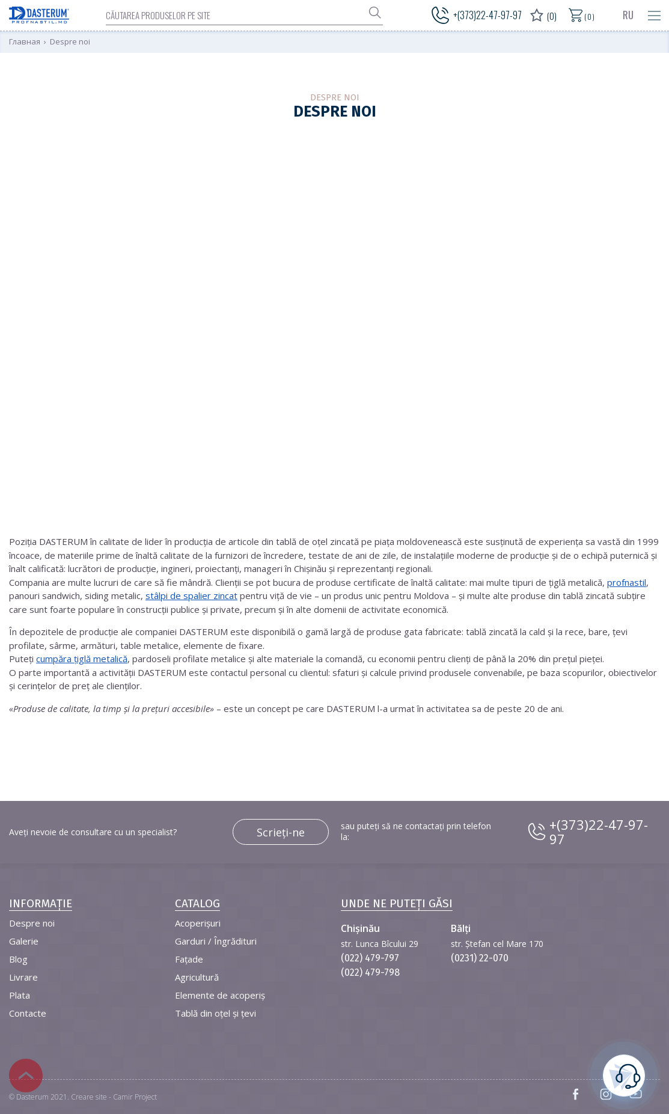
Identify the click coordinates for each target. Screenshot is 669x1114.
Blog (18, 959)
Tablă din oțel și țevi (215, 1013)
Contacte (27, 1013)
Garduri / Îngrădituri (216, 941)
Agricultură (197, 977)
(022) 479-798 (370, 972)
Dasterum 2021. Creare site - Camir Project (86, 1097)
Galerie (23, 941)
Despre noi (32, 923)
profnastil (626, 582)
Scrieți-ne (281, 832)
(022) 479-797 (370, 958)
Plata (19, 995)
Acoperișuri (198, 923)
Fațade (189, 959)
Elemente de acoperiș (220, 995)
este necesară (623, 1074)
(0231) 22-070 (480, 958)
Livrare (23, 977)
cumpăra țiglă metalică (81, 659)
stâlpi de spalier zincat (191, 595)
